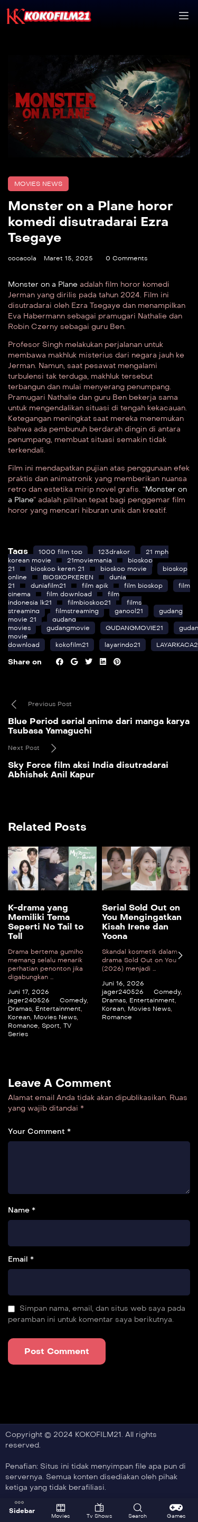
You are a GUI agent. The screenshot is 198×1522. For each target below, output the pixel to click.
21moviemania (89, 560)
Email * (21, 1259)
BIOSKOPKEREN (68, 577)
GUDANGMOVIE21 (134, 628)
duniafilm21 (48, 585)
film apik (95, 585)
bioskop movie (123, 568)
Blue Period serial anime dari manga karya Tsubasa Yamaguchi (99, 726)
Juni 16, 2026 (123, 983)
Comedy (73, 999)
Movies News (38, 183)
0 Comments (126, 258)
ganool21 (129, 611)
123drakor (114, 552)
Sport (51, 1025)
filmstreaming (77, 611)
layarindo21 (122, 645)
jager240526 (29, 999)
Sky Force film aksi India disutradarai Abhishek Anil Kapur (88, 769)
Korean (19, 1016)
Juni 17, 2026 (28, 991)
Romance (23, 1025)
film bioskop (143, 585)
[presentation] (180, 955)
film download (69, 594)
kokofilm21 (72, 645)
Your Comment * (39, 1131)
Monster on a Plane (43, 284)
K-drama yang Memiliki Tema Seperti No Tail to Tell (45, 921)
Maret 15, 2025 (68, 258)
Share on (25, 661)
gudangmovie (68, 628)
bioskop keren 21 (57, 568)
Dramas (20, 1008)
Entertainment (58, 1008)
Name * (21, 1210)
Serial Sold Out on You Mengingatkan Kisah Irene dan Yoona (142, 921)
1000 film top (60, 552)
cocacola (22, 258)
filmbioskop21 (89, 602)
